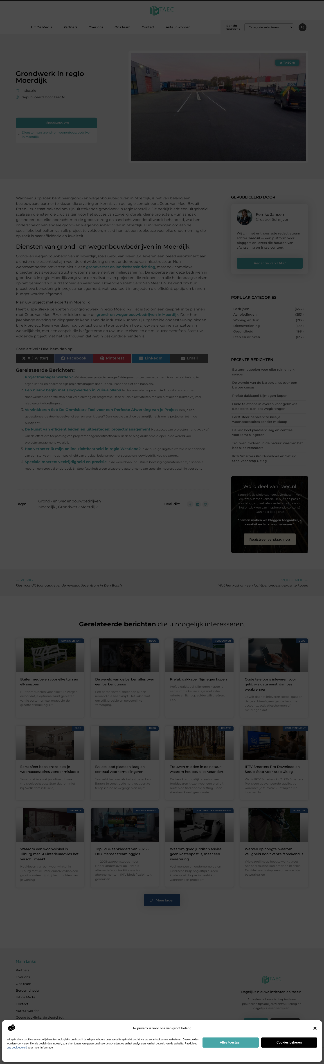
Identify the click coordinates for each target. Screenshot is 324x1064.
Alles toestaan (230, 1042)
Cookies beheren (289, 1042)
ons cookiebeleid (17, 1047)
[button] (315, 1028)
